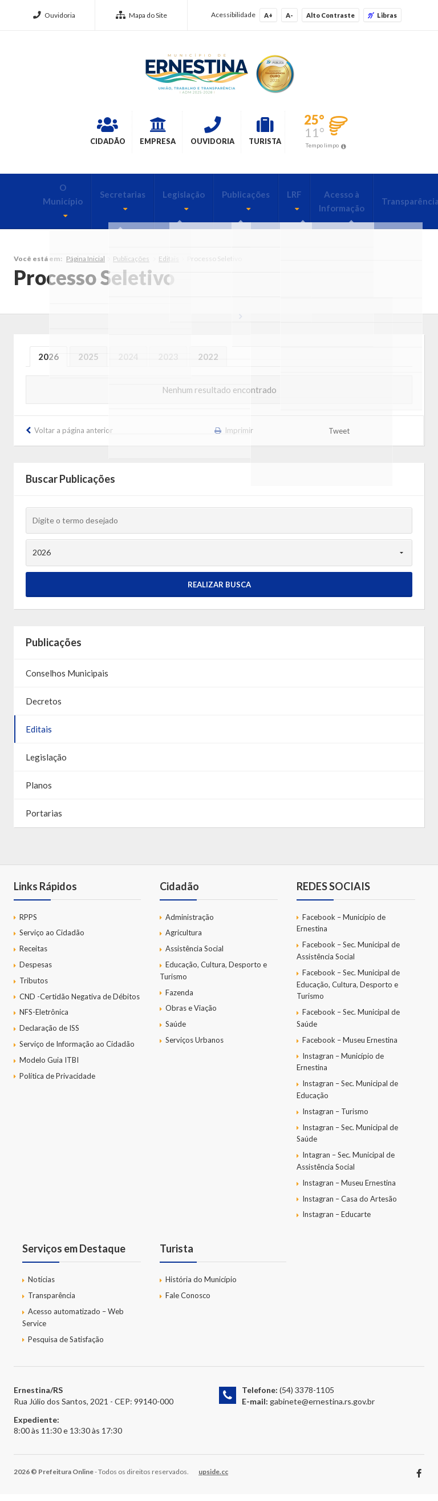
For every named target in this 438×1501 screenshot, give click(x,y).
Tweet (339, 438)
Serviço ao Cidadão (51, 939)
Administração (189, 923)
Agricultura (183, 939)
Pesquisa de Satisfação (66, 1346)
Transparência (371, 207)
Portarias (44, 820)
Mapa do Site (141, 15)
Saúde (175, 1031)
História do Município (201, 1286)
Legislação (152, 200)
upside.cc (213, 1478)
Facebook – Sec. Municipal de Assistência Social (348, 957)
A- (289, 15)
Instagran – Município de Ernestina (340, 1068)
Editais (169, 266)
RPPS (28, 923)
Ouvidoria (54, 15)
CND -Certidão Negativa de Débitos (79, 1003)
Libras (382, 15)
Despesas (35, 971)
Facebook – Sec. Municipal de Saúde (348, 1025)
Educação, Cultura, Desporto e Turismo (213, 977)
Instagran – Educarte (336, 1221)
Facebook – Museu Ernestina (350, 1047)
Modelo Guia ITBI (49, 1067)
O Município (35, 201)
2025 (88, 363)
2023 (168, 363)
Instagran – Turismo (335, 1118)
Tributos (33, 987)
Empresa (136, 134)
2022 (208, 363)
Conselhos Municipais (67, 680)
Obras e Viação (191, 1015)
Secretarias (93, 200)
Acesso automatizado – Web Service (73, 1324)
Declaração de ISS (49, 1035)
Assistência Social (194, 955)
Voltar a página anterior (73, 437)
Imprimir (239, 437)
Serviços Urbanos (194, 1047)
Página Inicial (85, 266)
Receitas (33, 955)
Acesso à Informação (304, 207)
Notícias (41, 1286)
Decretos (44, 708)
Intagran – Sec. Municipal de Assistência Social (346, 1168)
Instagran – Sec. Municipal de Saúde (347, 1140)
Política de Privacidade (57, 1082)
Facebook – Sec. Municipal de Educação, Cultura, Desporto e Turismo (348, 991)
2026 (48, 363)
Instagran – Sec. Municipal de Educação (347, 1096)
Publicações (211, 200)
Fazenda (179, 999)
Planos (39, 792)
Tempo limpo (375, 148)
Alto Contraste (330, 15)
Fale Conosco (187, 1302)
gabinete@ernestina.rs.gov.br (322, 1409)
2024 (128, 363)
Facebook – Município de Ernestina (341, 929)
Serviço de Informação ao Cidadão (77, 1051)
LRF (256, 200)
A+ (268, 15)
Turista (301, 134)
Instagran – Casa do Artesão (349, 1205)
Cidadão (59, 134)
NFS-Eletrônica (43, 1019)
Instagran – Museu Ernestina (349, 1190)
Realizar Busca (219, 591)
